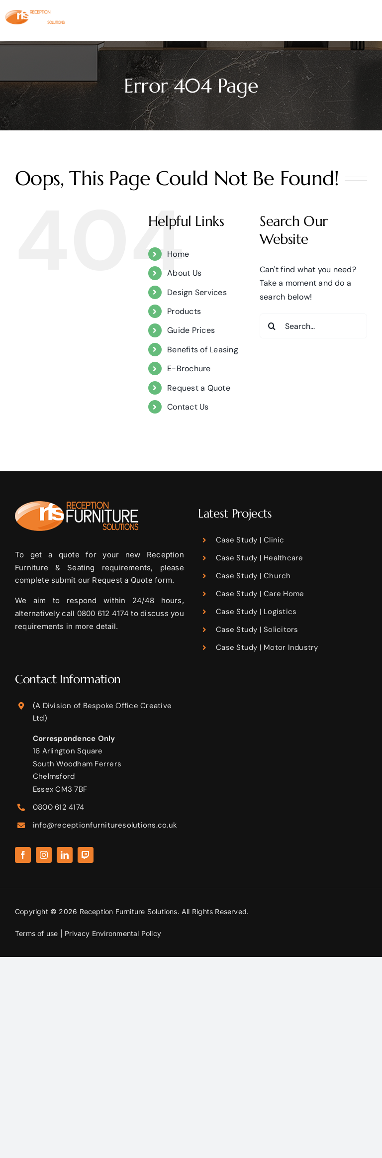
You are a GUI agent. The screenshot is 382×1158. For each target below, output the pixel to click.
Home (178, 254)
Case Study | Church (253, 576)
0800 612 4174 (58, 807)
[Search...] (313, 326)
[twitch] (86, 855)
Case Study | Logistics (256, 612)
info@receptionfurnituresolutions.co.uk (105, 825)
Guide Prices (191, 330)
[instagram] (44, 855)
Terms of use (36, 933)
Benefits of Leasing (202, 349)
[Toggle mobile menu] (372, 25)
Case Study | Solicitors (257, 629)
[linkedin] (65, 855)
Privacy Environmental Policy (113, 933)
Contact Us (187, 407)
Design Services (197, 292)
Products (184, 311)
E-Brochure (188, 368)
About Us (184, 273)
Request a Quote (198, 388)
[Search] (272, 326)
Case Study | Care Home (260, 594)
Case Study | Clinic (250, 540)
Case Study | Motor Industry (267, 647)
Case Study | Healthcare (259, 558)
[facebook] (23, 855)
